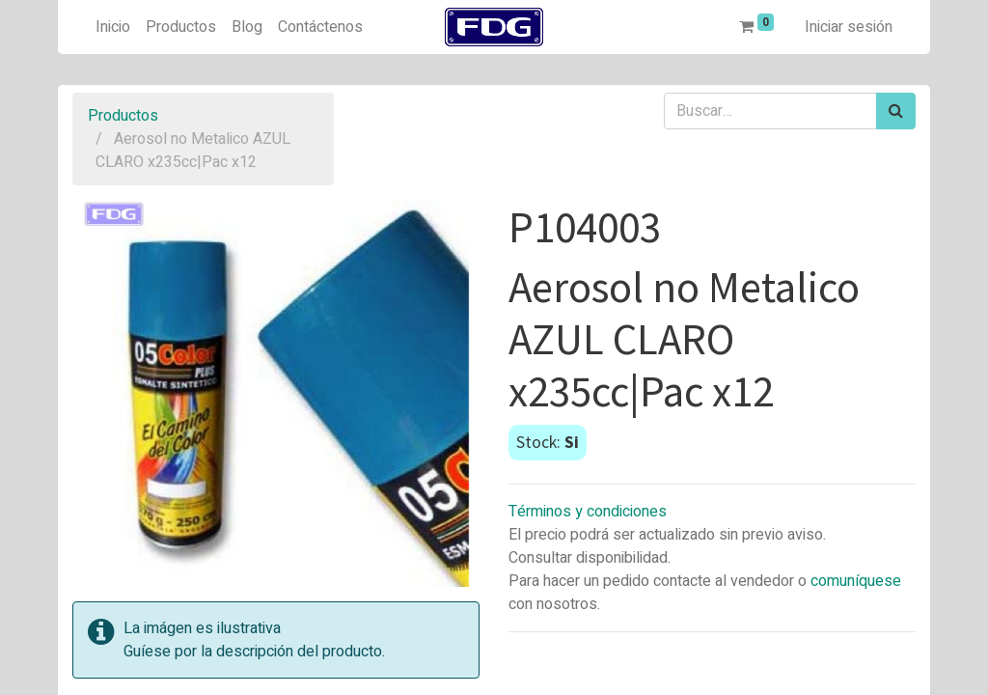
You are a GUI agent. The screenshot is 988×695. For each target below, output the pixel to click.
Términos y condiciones (587, 511)
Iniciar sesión (848, 27)
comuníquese (855, 581)
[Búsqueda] (896, 111)
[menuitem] (113, 27)
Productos (123, 115)
